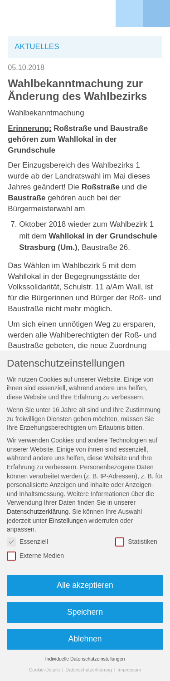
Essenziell (27, 541)
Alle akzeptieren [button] (85, 585)
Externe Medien (35, 556)
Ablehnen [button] (85, 638)
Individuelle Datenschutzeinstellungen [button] (85, 658)
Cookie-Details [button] (45, 669)
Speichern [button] (85, 611)
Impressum (129, 669)
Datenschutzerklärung (37, 511)
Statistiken (136, 541)
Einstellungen (68, 520)
